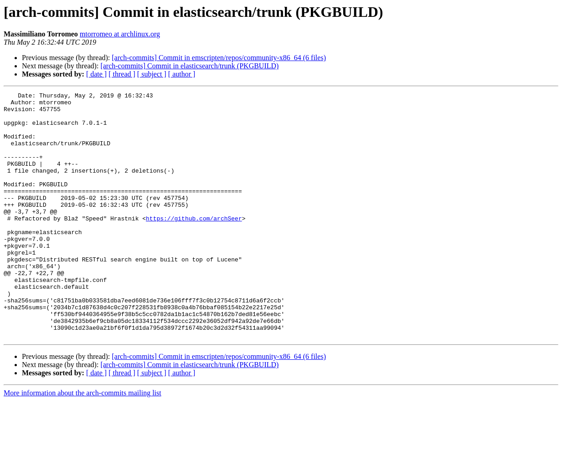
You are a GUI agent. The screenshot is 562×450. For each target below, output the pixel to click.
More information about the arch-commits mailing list (82, 442)
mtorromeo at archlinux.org (120, 34)
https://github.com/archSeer (194, 244)
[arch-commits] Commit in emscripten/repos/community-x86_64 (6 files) (219, 57)
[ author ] (182, 74)
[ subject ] (151, 74)
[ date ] (96, 74)
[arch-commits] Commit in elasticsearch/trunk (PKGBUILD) (189, 66)
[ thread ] (121, 74)
